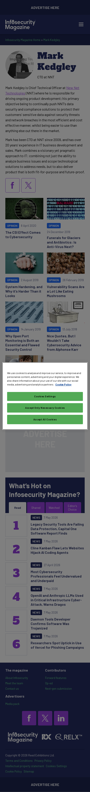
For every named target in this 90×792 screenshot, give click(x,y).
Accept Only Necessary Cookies (45, 407)
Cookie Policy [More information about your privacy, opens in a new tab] (63, 384)
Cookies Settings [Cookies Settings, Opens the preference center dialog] (45, 396)
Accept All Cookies (45, 419)
